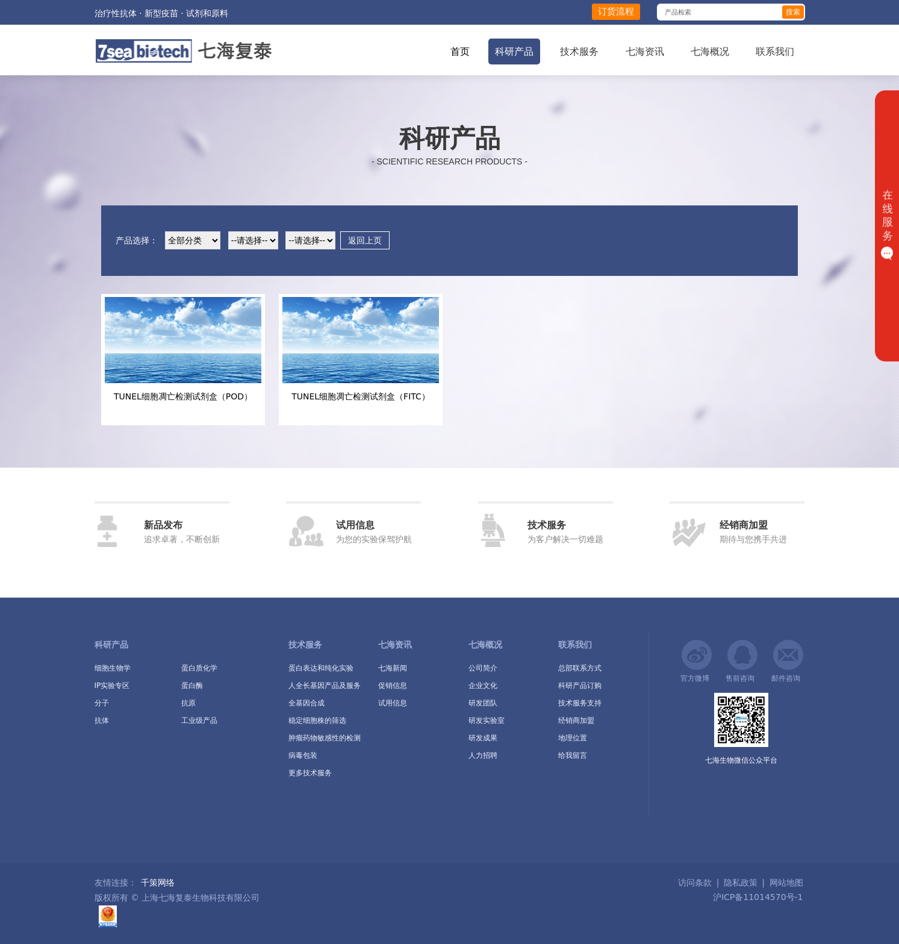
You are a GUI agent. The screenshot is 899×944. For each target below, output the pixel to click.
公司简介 (482, 668)
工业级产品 (199, 720)
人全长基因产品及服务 (324, 685)
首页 (460, 51)
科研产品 (514, 51)
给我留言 (572, 755)
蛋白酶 (192, 685)
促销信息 (392, 685)
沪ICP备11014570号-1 (756, 897)
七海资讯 (645, 51)
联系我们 (775, 51)
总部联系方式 (580, 668)
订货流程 (616, 11)
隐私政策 (740, 882)
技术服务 (579, 51)
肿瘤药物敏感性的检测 (324, 738)
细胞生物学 (113, 668)
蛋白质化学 (199, 668)
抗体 (102, 720)
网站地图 (786, 882)
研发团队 (482, 703)
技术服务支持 (580, 703)
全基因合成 (306, 703)
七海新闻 (392, 668)
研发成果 (482, 738)
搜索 (793, 12)
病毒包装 (302, 755)
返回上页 (365, 240)
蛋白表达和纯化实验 (320, 668)
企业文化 (482, 685)
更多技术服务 (310, 773)
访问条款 (695, 882)
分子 (102, 703)
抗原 (188, 703)
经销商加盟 (576, 720)
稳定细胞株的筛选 (317, 720)
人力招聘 (482, 755)
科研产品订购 (580, 685)
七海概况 (710, 51)
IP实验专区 (112, 685)
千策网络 (158, 882)
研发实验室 (486, 720)
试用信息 (392, 703)
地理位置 (572, 738)
